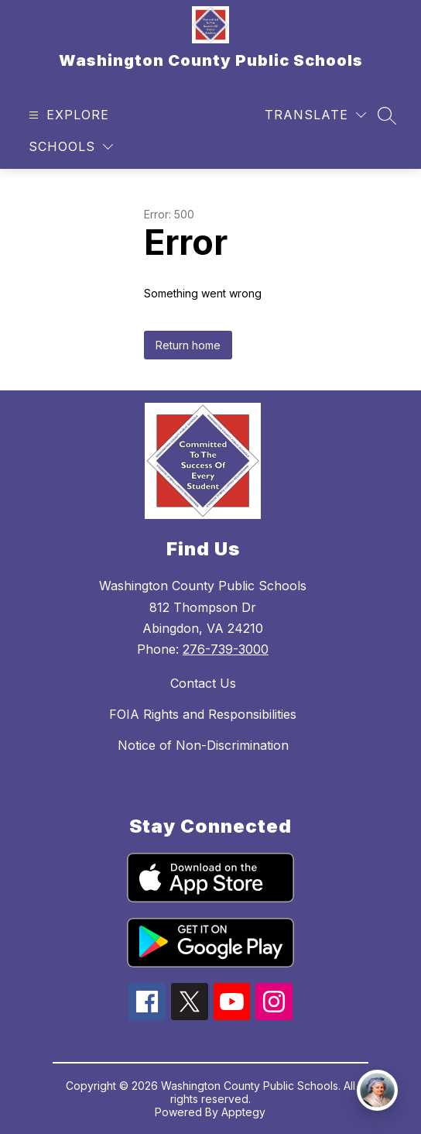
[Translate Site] (315, 115)
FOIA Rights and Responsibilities (202, 714)
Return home (188, 345)
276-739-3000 (226, 649)
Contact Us (203, 683)
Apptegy (243, 1112)
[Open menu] (67, 115)
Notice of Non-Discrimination (203, 745)
